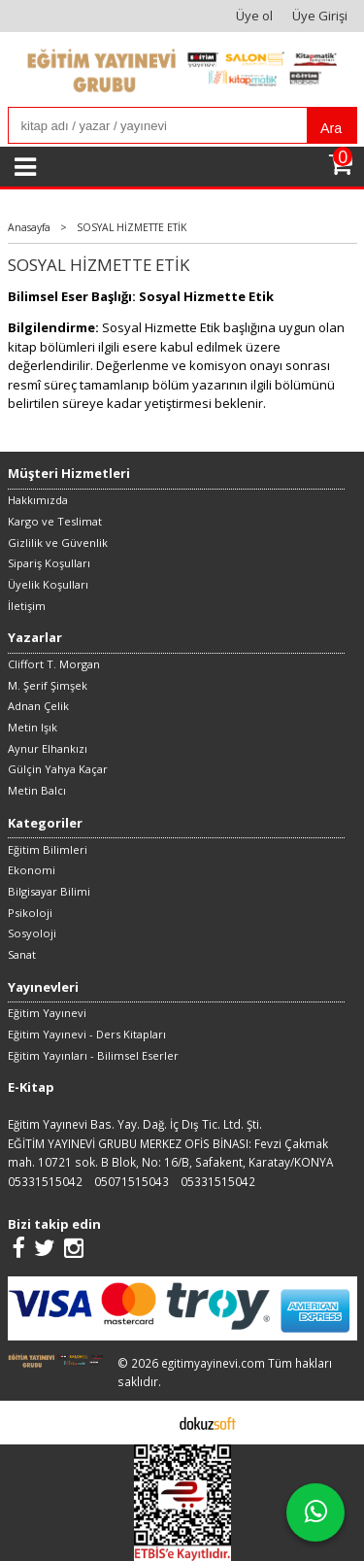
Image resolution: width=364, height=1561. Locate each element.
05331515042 (45, 1181)
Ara (331, 128)
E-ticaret (152, 1422)
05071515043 (131, 1181)
